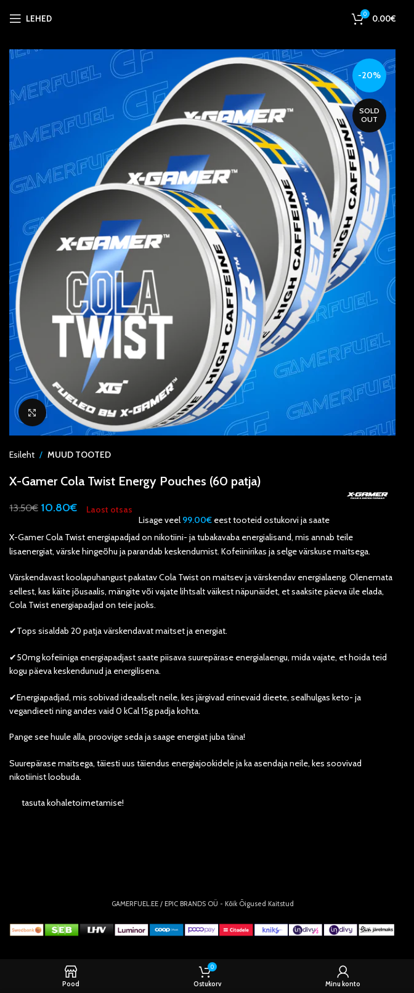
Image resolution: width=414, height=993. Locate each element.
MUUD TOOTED (79, 454)
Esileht (21, 454)
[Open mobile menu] (30, 18)
